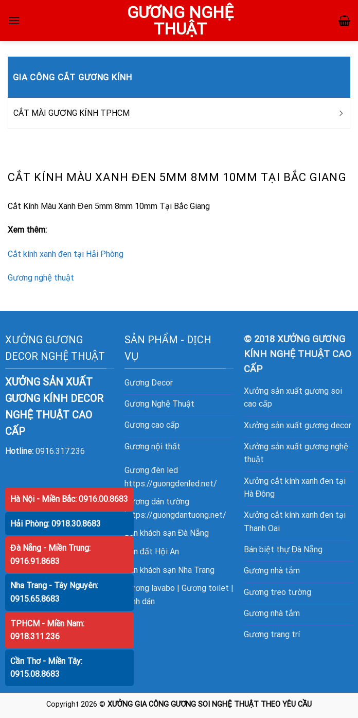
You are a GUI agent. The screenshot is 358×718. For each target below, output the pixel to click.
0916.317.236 (60, 451)
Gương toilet (205, 588)
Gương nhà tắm (272, 570)
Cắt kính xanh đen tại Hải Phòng (65, 254)
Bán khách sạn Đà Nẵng (166, 533)
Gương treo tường (277, 592)
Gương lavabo (149, 588)
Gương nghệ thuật (41, 278)
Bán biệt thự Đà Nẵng (283, 549)
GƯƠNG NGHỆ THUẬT (180, 20)
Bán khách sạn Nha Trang (169, 570)
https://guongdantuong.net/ (175, 515)
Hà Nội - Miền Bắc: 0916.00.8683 (69, 499)
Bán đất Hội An (151, 551)
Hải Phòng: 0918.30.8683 (55, 524)
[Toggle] (340, 113)
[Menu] (14, 20)
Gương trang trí (272, 634)
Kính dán (139, 601)
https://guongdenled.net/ (170, 483)
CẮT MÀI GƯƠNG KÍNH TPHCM (71, 113)
